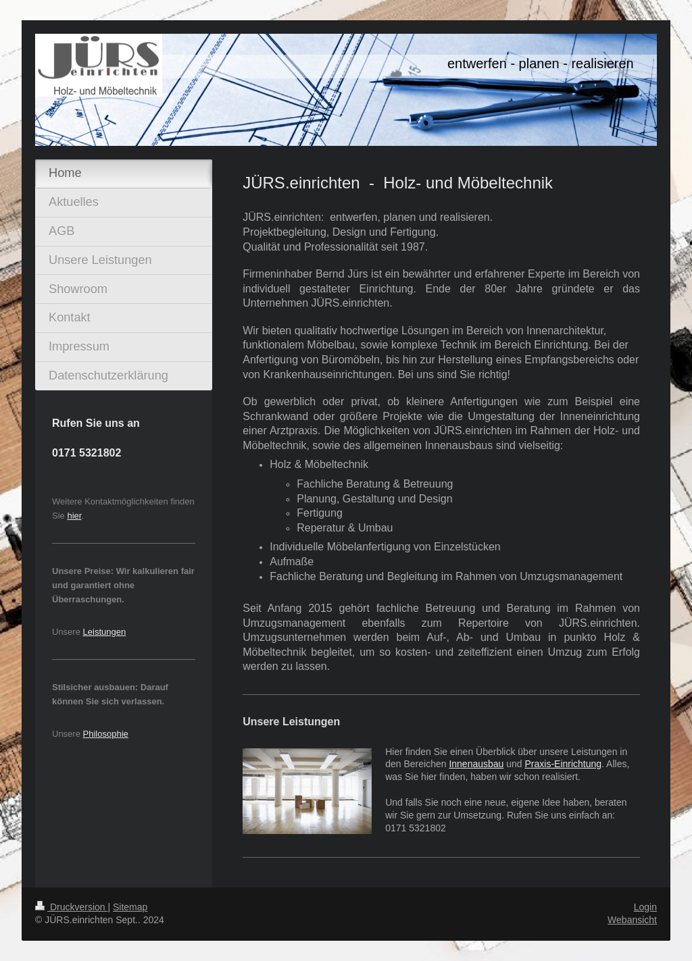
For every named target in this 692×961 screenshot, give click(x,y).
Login (645, 907)
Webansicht (632, 919)
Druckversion (71, 907)
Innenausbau (476, 763)
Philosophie (105, 734)
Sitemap (130, 907)
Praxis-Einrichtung (563, 763)
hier (74, 516)
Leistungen (104, 632)
